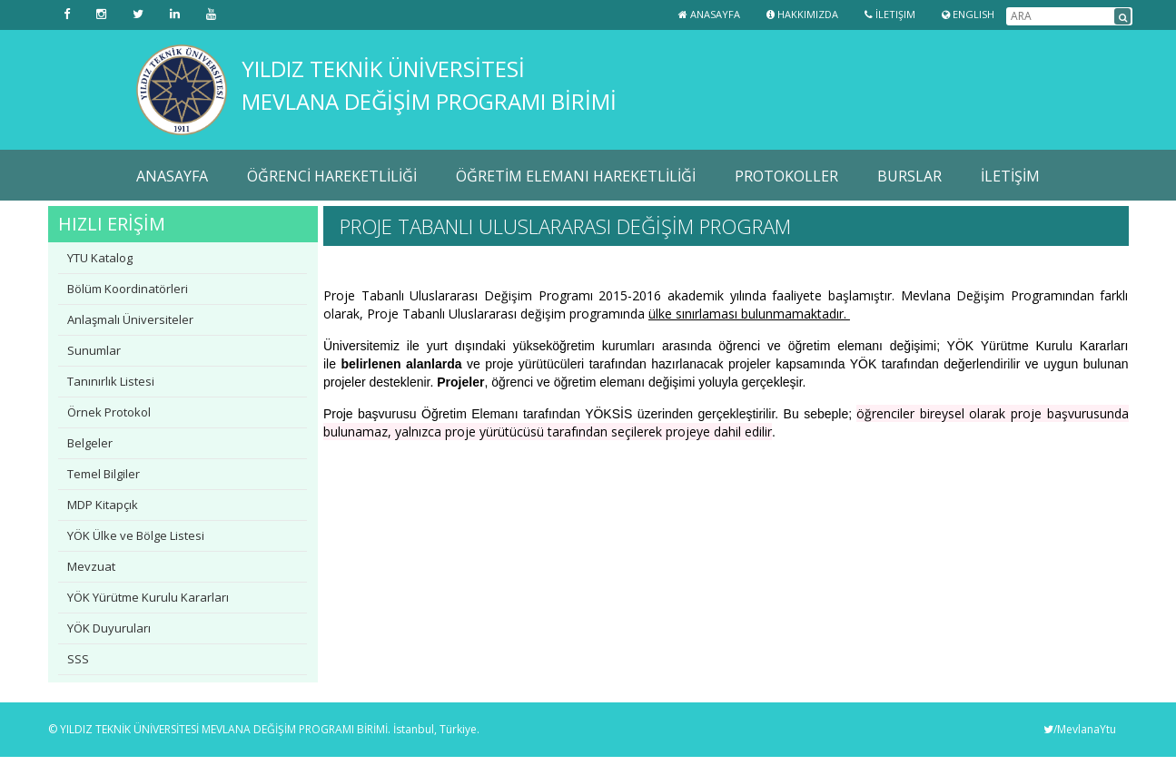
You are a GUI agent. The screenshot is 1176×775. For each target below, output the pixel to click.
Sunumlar (94, 350)
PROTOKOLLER (786, 176)
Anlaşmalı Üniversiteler (130, 319)
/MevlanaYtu (1079, 729)
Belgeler (90, 443)
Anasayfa (709, 14)
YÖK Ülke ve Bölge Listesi (135, 535)
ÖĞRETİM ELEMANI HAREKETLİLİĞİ (576, 176)
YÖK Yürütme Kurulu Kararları (148, 597)
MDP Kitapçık (102, 504)
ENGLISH (968, 14)
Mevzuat (91, 566)
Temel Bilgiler (103, 474)
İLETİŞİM (1010, 176)
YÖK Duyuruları (109, 628)
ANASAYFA (172, 176)
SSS (78, 659)
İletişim (890, 14)
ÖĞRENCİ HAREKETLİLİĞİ (332, 176)
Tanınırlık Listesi (110, 381)
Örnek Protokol (109, 412)
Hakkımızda (802, 14)
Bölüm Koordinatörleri (127, 288)
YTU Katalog (100, 258)
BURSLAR (909, 176)
